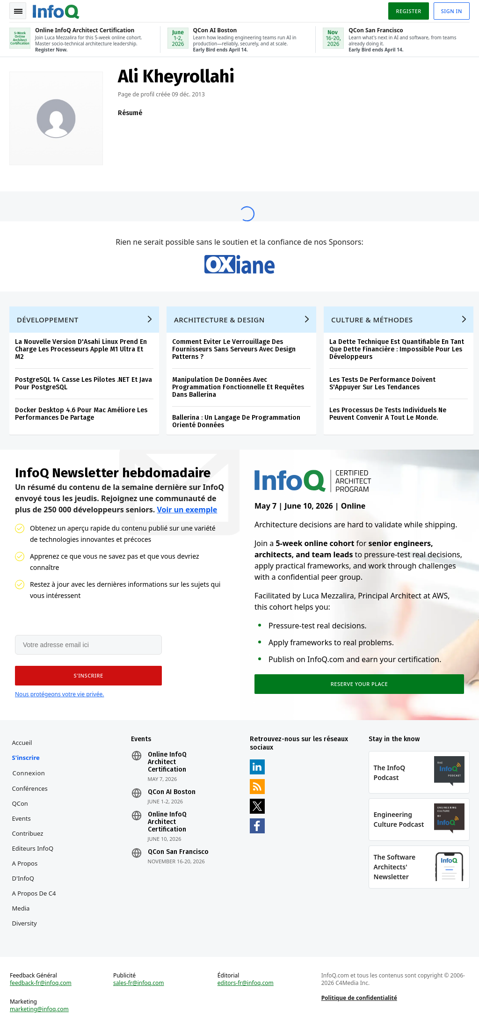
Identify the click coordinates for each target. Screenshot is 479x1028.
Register (408, 11)
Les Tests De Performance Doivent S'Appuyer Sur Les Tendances (382, 383)
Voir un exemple (187, 509)
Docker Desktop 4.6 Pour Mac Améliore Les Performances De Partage (81, 414)
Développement (48, 319)
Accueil (22, 742)
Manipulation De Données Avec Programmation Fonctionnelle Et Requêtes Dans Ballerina (238, 387)
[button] (88, 675)
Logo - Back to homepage (56, 10)
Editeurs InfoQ (33, 848)
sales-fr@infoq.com (138, 983)
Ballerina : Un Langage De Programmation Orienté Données (236, 421)
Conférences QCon (30, 796)
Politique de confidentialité (359, 998)
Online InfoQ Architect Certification (167, 762)
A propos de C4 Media (34, 900)
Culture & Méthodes (372, 319)
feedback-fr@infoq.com (41, 983)
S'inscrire (26, 757)
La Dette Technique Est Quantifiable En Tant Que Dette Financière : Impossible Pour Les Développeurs (396, 349)
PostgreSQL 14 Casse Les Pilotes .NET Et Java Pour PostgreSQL (83, 383)
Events (21, 818)
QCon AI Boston (172, 792)
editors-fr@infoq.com (246, 983)
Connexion (29, 773)
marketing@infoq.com (39, 1009)
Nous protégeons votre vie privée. (59, 694)
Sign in (451, 11)
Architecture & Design (219, 319)
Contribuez (28, 833)
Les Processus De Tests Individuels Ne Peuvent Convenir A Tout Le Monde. (387, 414)
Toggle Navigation (18, 11)
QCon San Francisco (178, 852)
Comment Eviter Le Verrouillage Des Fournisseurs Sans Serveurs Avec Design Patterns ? (234, 349)
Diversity (24, 923)
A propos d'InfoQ (25, 870)
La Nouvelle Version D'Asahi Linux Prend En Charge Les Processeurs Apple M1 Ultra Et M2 (81, 349)
